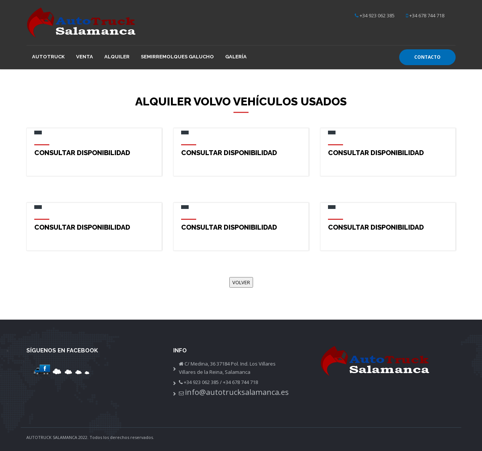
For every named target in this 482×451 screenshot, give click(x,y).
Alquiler (117, 56)
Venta (84, 56)
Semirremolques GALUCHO (177, 56)
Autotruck (48, 56)
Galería (236, 56)
